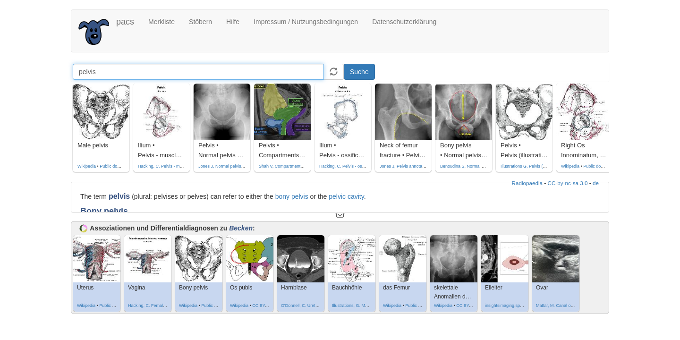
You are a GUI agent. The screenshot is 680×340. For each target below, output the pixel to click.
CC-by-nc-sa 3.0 (568, 183)
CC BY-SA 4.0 (265, 305)
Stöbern (200, 22)
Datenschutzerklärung (404, 22)
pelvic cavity (346, 196)
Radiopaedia (527, 183)
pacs (125, 21)
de (596, 183)
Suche (359, 72)
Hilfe (232, 22)
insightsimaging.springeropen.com (517, 305)
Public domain (113, 166)
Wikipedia (86, 166)
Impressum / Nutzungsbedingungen (306, 22)
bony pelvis (291, 196)
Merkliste (161, 22)
